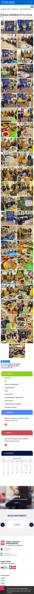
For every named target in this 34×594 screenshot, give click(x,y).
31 (8, 474)
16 (3, 470)
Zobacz (17, 502)
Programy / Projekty (11, 407)
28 (26, 472)
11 (12, 468)
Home (8, 9)
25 (12, 472)
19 (17, 470)
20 (21, 470)
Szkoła (3, 578)
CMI (6, 381)
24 (8, 472)
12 (17, 468)
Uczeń (3, 580)
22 (30, 470)
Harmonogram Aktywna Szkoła (14, 397)
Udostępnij (5, 361)
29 (30, 472)
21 (26, 470)
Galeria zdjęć (9, 394)
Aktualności (14, 9)
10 (8, 468)
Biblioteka (8, 378)
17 (8, 470)
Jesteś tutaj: (4, 9)
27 (21, 472)
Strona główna (5, 575)
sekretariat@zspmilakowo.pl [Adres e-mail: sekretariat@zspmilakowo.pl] (10, 555)
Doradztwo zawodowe (11, 384)
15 (30, 468)
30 (3, 474)
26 (17, 472)
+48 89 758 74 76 (32, 2)
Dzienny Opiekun (9, 387)
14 (26, 468)
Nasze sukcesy (9, 400)
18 (12, 470)
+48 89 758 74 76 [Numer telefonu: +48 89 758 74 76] (7, 553)
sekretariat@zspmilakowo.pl (28, 2)
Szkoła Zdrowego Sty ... (24, 9)
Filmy (6, 391)
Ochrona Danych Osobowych (13, 404)
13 (21, 468)
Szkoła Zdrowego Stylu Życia (16, 15)
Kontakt (3, 586)
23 (3, 472)
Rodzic (3, 583)
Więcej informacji (6, 424)
